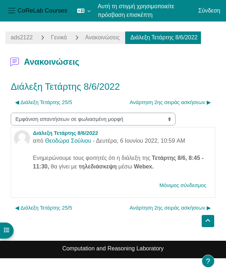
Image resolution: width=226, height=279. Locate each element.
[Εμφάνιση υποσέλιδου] (208, 261)
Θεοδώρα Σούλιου (68, 141)
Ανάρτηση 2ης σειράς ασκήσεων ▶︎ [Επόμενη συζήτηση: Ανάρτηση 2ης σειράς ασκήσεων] (170, 102)
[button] (84, 10)
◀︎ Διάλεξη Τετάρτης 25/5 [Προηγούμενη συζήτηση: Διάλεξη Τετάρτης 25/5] (43, 102)
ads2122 (22, 37)
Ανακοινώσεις (102, 37)
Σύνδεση (209, 11)
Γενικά (59, 37)
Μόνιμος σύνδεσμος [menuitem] (182, 185)
